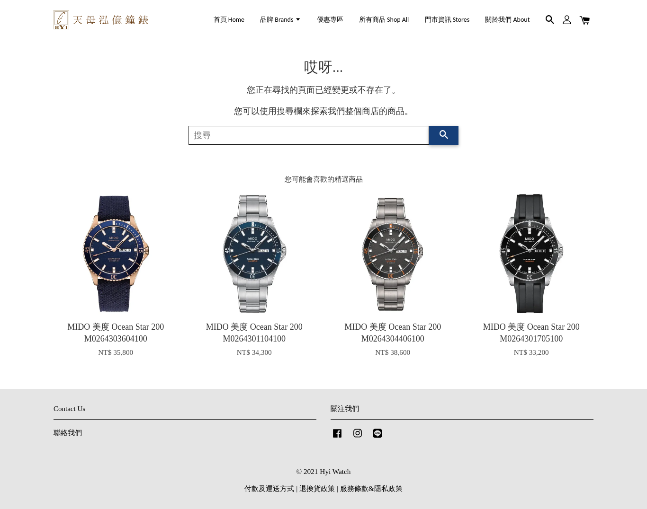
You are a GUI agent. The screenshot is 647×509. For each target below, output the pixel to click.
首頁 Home (229, 20)
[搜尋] (309, 135)
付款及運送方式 (269, 488)
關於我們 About (507, 20)
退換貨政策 (317, 488)
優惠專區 (330, 20)
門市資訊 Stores (447, 20)
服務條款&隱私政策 (371, 488)
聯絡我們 (68, 433)
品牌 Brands (280, 20)
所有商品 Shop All (384, 20)
